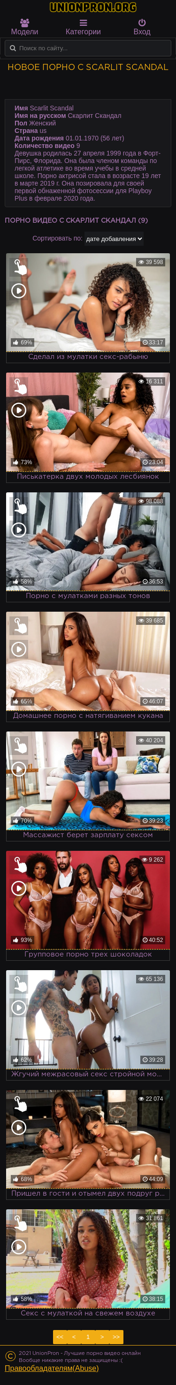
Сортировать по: (57, 238)
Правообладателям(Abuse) (52, 1368)
